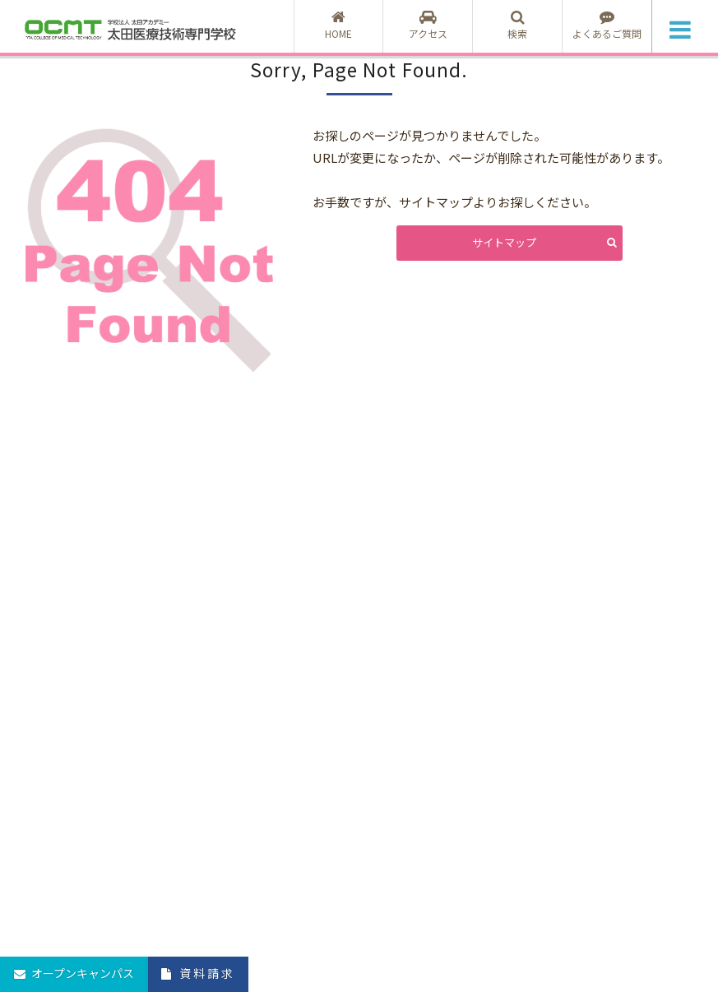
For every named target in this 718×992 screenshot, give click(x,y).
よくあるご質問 (607, 25)
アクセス (427, 25)
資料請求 (206, 973)
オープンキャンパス (82, 973)
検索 (517, 25)
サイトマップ (504, 242)
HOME (338, 25)
